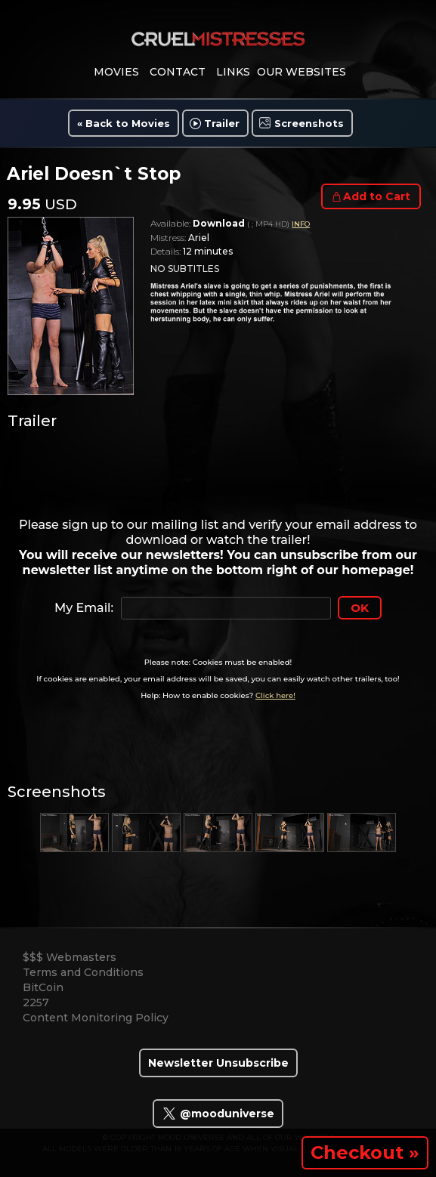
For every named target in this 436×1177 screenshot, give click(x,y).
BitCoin (43, 987)
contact (178, 72)
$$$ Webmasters (69, 957)
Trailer (222, 123)
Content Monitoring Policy (96, 1017)
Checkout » (365, 1152)
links (233, 72)
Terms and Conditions (83, 972)
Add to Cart (376, 196)
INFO (301, 224)
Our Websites (301, 72)
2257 (36, 1002)
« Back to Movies (123, 123)
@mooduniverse (218, 1113)
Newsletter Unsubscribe (218, 1063)
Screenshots (309, 123)
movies (116, 72)
